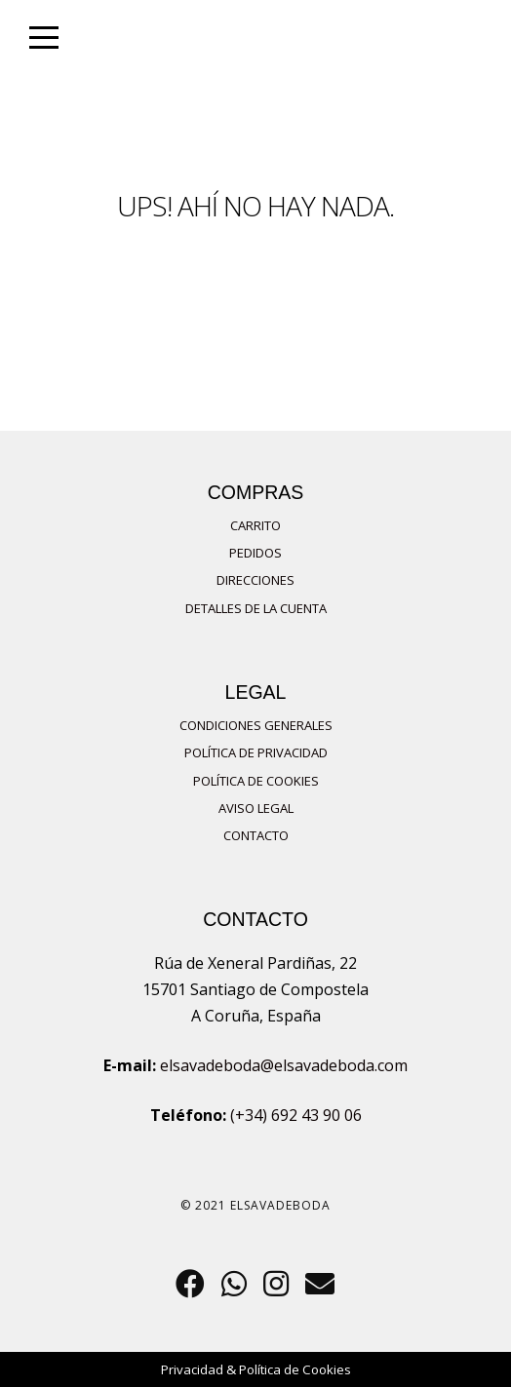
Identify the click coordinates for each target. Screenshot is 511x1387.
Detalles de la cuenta (256, 608)
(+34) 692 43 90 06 (296, 1115)
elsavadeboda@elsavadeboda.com (284, 1065)
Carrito (255, 525)
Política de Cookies (256, 781)
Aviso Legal (256, 808)
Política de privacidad (256, 752)
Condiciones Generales (256, 725)
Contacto (256, 835)
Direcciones (255, 580)
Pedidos (255, 552)
